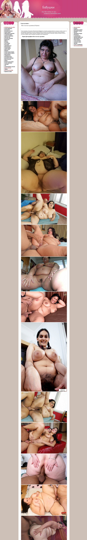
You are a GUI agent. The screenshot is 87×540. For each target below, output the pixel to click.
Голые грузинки (25, 23)
